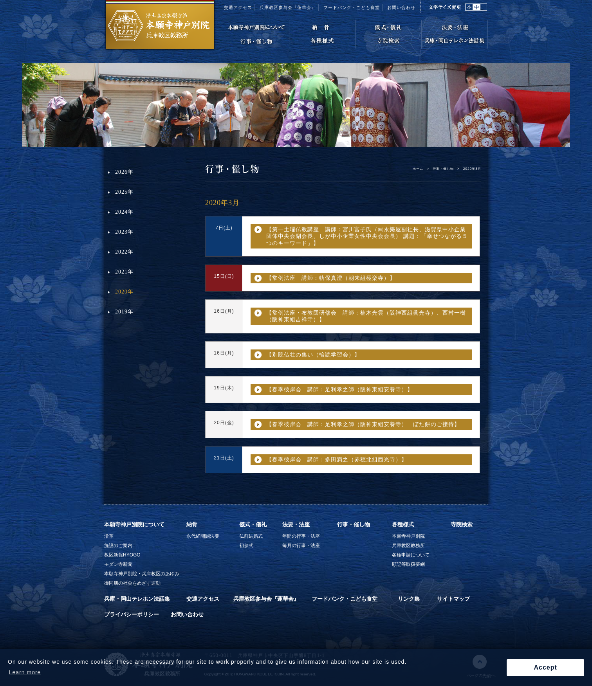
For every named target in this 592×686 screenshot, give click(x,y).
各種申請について (411, 555)
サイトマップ (453, 599)
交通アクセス (238, 7)
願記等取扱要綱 (408, 564)
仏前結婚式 (251, 536)
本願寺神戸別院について (134, 524)
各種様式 (403, 524)
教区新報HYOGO (122, 555)
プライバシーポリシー (131, 614)
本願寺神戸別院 (408, 536)
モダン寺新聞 (118, 564)
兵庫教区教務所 (408, 545)
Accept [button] (545, 667)
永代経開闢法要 (202, 536)
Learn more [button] (25, 672)
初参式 (246, 545)
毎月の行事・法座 (301, 545)
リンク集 (409, 599)
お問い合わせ (401, 7)
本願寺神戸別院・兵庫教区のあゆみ (141, 573)
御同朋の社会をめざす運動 (132, 583)
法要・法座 (296, 524)
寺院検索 (462, 524)
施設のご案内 (118, 545)
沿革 (109, 536)
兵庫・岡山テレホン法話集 (137, 599)
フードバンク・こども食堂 (351, 7)
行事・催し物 (443, 169)
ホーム (418, 169)
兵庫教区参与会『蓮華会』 (288, 7)
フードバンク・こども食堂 (344, 599)
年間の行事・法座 (301, 536)
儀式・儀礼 (253, 524)
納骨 (191, 524)
